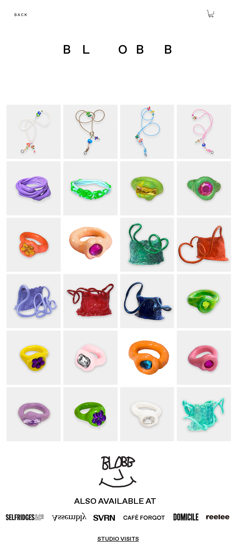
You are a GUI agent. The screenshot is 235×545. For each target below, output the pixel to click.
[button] (211, 13)
